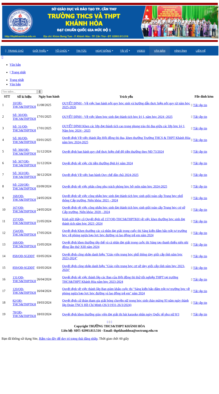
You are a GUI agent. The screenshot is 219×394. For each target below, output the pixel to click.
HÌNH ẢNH (180, 50)
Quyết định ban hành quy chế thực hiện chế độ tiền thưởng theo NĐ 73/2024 (113, 151)
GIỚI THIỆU (39, 50)
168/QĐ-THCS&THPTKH (24, 197)
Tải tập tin (200, 105)
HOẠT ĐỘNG (103, 50)
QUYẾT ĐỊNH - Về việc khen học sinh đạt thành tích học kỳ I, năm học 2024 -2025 (117, 116)
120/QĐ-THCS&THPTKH (24, 290)
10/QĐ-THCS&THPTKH (24, 104)
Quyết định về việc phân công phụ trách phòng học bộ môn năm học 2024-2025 (114, 186)
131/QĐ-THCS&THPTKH (24, 279)
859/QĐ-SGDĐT (24, 267)
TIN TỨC (81, 50)
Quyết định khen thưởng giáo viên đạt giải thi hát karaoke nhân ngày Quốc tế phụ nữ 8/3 (120, 314)
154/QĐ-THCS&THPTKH (24, 232)
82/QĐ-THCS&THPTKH (24, 302)
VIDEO (141, 50)
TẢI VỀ (124, 50)
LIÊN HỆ (201, 50)
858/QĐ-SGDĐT (24, 256)
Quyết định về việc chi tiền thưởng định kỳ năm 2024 (97, 163)
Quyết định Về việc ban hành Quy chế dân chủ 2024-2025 (100, 175)
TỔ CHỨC (61, 50)
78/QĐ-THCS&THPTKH (24, 314)
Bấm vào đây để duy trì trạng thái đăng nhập (68, 338)
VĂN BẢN (159, 50)
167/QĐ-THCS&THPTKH (24, 209)
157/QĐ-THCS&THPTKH (24, 221)
